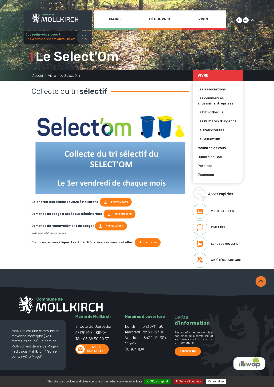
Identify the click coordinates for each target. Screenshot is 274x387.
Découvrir (159, 19)
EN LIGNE (151, 242)
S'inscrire (187, 351)
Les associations (212, 89)
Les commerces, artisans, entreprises (215, 100)
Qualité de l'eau (210, 157)
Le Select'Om (209, 139)
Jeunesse (206, 175)
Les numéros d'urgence (217, 121)
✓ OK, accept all (157, 381)
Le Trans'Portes (211, 130)
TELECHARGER (114, 226)
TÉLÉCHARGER (119, 202)
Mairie (115, 19)
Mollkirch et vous (212, 148)
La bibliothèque (211, 112)
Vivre (203, 19)
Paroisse (205, 166)
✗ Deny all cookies (188, 381)
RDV (140, 349)
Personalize (216, 381)
